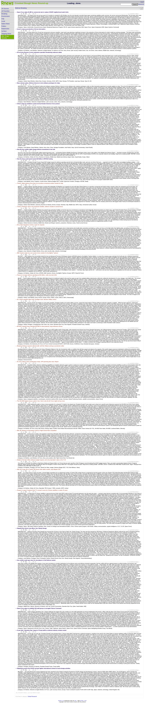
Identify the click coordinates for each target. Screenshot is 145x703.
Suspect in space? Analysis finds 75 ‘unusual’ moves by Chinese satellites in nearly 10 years (42, 490)
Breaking (4, 14)
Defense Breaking (21, 8)
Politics (3, 26)
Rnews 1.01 (61, 700)
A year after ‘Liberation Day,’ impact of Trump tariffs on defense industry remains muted (41, 630)
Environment (5, 16)
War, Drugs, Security (5, 37)
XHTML (82, 700)
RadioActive (5, 29)
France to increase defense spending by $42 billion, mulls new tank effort (37, 275)
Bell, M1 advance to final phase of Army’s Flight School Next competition (37, 430)
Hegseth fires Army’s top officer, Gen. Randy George (32, 528)
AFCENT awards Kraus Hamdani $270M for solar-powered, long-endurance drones (39, 326)
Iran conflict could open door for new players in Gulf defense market (36, 560)
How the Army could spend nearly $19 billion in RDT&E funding (35, 159)
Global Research (32, 696)
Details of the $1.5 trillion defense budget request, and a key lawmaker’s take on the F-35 (41, 460)
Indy (2, 19)
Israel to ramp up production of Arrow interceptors (31, 29)
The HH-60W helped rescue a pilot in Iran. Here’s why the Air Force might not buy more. (41, 401)
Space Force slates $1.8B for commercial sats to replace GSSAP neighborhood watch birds (43, 12)
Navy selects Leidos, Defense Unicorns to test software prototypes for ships (38, 83)
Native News (5, 24)
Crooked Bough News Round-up (31, 3)
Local (3, 21)
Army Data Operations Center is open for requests (30, 224)
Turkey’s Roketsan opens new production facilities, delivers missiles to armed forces (40, 206)
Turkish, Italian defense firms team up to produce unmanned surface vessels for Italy (40, 183)
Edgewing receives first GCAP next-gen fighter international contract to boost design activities (43, 668)
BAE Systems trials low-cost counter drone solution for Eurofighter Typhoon (37, 253)
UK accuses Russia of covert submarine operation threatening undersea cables (39, 52)
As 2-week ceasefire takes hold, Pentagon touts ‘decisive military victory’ (37, 299)
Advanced (141, 4)
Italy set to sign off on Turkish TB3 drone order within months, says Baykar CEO (39, 469)
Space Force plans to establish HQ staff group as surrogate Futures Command (39, 608)
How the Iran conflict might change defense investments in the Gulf (36, 149)
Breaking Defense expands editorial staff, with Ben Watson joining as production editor (40, 346)
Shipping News (6, 33)
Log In (142, 2)
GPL (76, 700)
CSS (85, 700)
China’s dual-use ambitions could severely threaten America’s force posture (38, 103)
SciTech (4, 31)
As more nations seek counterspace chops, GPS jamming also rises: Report (37, 361)
